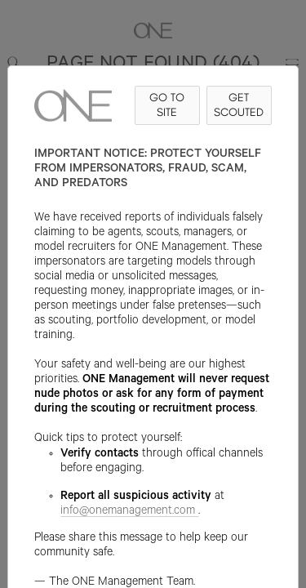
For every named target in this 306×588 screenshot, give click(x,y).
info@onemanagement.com (129, 512)
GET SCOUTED (239, 105)
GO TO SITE (166, 105)
